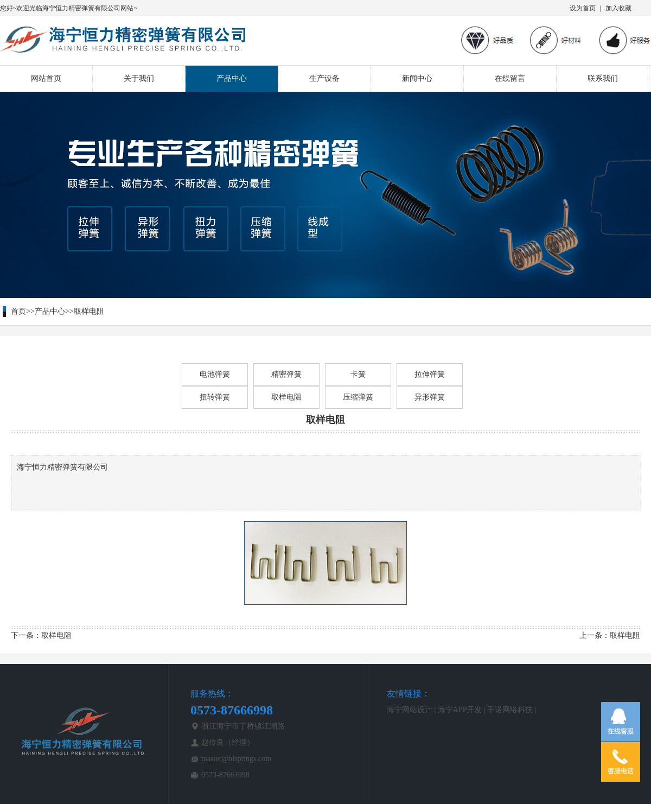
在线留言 (510, 78)
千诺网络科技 (510, 710)
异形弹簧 (429, 397)
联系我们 (603, 78)
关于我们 (139, 78)
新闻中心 (417, 78)
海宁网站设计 (409, 710)
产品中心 (231, 78)
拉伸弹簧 (429, 374)
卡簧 (358, 374)
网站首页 (46, 78)
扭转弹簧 (215, 397)
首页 (18, 311)
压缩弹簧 (358, 397)
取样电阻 (89, 311)
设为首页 (583, 8)
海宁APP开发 (460, 710)
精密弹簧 (286, 374)
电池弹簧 (215, 374)
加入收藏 (618, 8)
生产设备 (324, 78)
